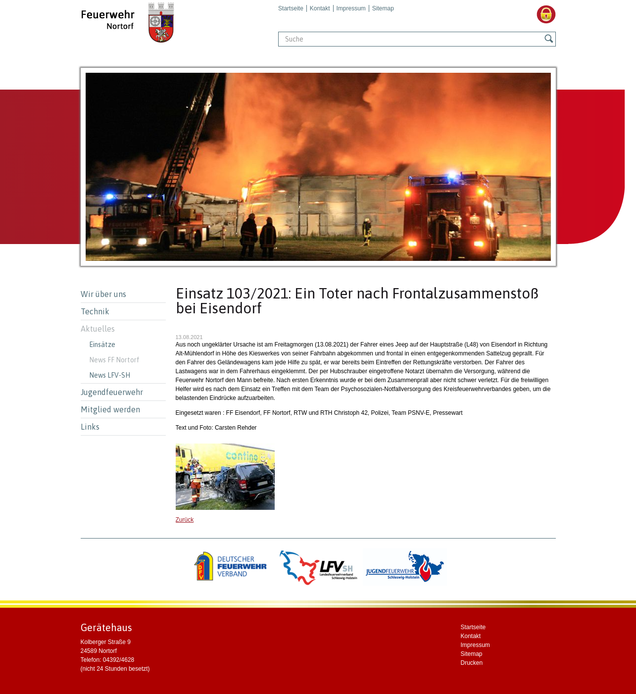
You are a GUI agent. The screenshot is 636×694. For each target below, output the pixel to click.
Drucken (472, 662)
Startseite (290, 8)
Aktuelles (98, 328)
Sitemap (383, 8)
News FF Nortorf (114, 360)
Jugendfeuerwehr (112, 392)
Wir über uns (103, 294)
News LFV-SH (109, 375)
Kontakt (320, 8)
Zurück (185, 519)
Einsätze (102, 344)
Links (90, 426)
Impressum (351, 8)
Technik (95, 311)
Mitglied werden (110, 409)
